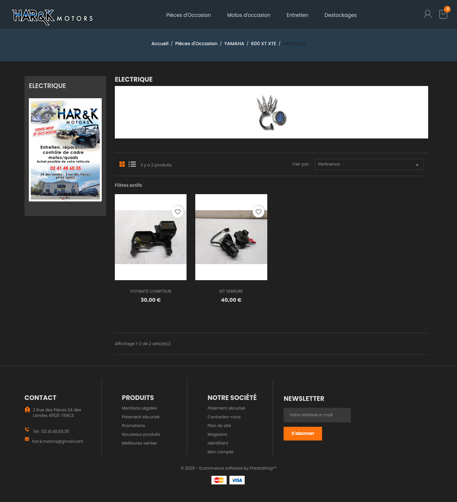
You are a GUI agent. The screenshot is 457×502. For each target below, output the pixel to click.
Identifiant (218, 443)
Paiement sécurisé (140, 417)
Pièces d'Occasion (188, 15)
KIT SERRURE (231, 291)
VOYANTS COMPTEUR (150, 291)
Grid (122, 163)
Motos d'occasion (248, 15)
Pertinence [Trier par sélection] (369, 164)
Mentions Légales (139, 408)
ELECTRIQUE (47, 85)
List (132, 163)
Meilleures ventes (139, 443)
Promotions (133, 426)
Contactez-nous (224, 417)
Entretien (297, 15)
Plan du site (219, 426)
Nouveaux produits (141, 434)
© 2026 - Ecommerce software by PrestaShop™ (228, 468)
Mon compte (220, 452)
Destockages (341, 15)
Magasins (217, 434)
